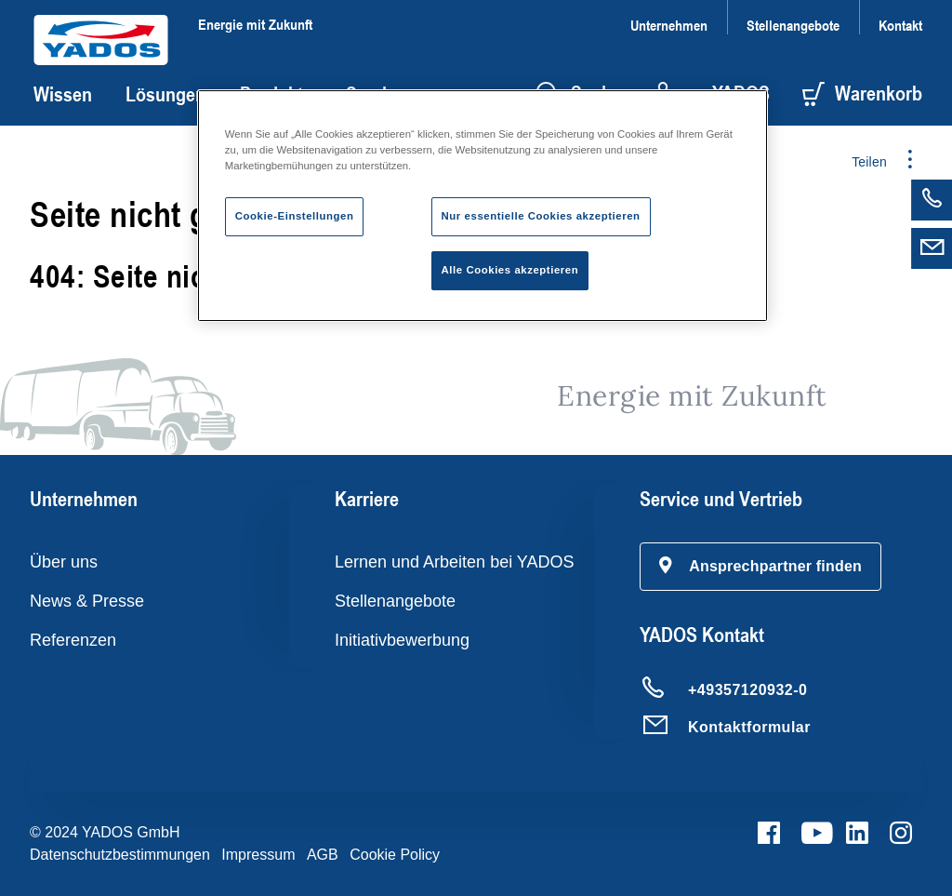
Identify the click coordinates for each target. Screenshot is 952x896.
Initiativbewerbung (402, 640)
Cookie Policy (395, 855)
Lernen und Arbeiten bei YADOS (455, 562)
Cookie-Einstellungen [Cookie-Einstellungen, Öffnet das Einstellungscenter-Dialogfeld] (294, 215)
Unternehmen (668, 24)
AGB (322, 855)
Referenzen (73, 640)
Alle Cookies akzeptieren (510, 269)
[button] (760, 566)
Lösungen (165, 94)
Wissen (62, 94)
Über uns (64, 562)
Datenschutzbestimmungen (120, 855)
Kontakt (900, 24)
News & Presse (87, 601)
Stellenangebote (793, 24)
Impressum (258, 855)
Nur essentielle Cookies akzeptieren (541, 215)
